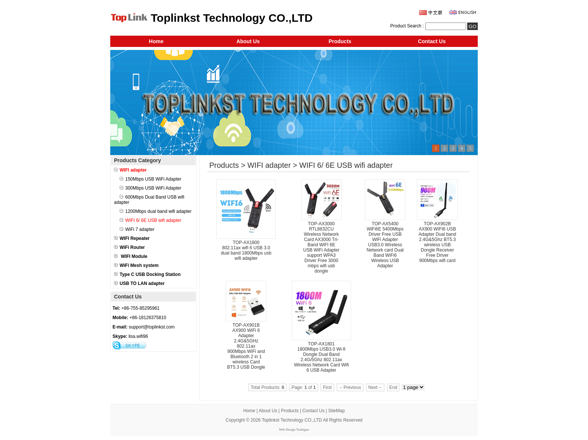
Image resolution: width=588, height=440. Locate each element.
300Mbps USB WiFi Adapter (150, 188)
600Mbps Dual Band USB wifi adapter (149, 199)
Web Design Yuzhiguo (294, 429)
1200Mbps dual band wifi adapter (156, 211)
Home (156, 41)
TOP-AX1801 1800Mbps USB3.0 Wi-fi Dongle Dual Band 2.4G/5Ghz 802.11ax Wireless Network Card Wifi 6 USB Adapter (321, 357)
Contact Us (432, 41)
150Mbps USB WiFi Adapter (150, 179)
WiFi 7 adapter (137, 229)
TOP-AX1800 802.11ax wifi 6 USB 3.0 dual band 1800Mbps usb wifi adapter (246, 250)
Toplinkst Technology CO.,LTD (292, 420)
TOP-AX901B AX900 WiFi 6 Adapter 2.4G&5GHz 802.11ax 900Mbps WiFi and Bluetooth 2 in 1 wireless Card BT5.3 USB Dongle (246, 346)
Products (339, 41)
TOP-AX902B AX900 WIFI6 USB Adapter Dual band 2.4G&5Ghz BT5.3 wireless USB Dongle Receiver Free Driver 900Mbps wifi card (437, 242)
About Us (248, 41)
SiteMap (336, 410)
